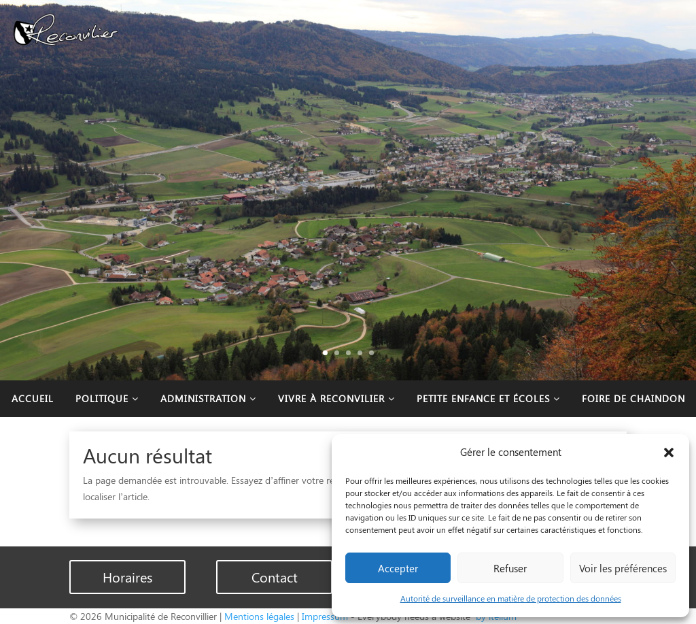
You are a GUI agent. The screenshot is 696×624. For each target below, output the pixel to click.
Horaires (127, 577)
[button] (669, 452)
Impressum (325, 616)
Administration (208, 398)
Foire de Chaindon (633, 398)
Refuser (510, 568)
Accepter (398, 568)
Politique (107, 398)
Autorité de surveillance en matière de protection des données (510, 598)
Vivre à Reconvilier (336, 398)
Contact (274, 577)
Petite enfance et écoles (488, 398)
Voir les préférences (623, 568)
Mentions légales (259, 616)
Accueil (33, 398)
